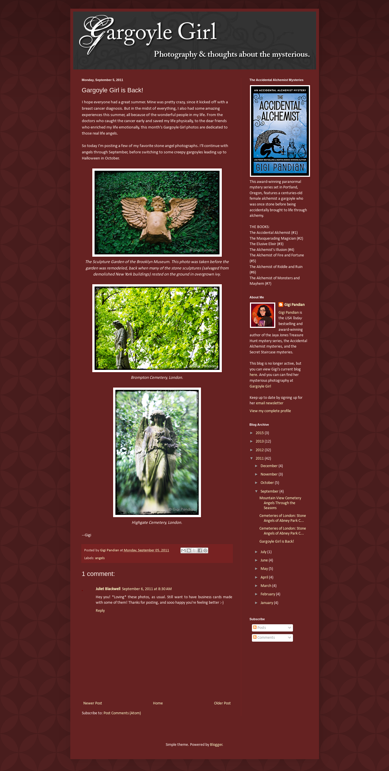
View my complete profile (270, 411)
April (265, 577)
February (268, 594)
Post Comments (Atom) (122, 713)
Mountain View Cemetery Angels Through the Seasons (280, 503)
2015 (260, 433)
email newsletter (269, 403)
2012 (260, 450)
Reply (100, 611)
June (265, 560)
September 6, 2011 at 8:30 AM (147, 589)
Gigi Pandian (294, 305)
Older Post (222, 703)
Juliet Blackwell (108, 589)
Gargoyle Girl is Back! (276, 541)
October (268, 483)
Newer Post (92, 703)
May (265, 569)
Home (158, 703)
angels (100, 558)
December (270, 466)
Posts (259, 628)
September (270, 491)
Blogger (216, 745)
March (266, 586)
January (267, 603)
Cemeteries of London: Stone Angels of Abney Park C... (282, 518)
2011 (260, 458)
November (270, 474)
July (264, 552)
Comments (264, 638)
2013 (260, 441)
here (253, 375)
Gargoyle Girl (260, 386)
